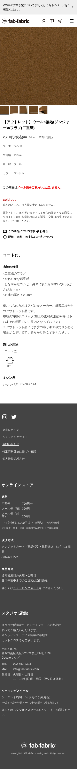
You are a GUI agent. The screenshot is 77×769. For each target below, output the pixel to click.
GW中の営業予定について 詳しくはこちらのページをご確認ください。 (36, 7)
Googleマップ (11, 657)
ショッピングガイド (15, 437)
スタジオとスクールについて (32, 709)
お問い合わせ (10, 444)
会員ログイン (10, 429)
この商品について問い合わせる (28, 231)
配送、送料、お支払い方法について (31, 237)
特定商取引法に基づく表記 (19, 451)
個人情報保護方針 (13, 458)
